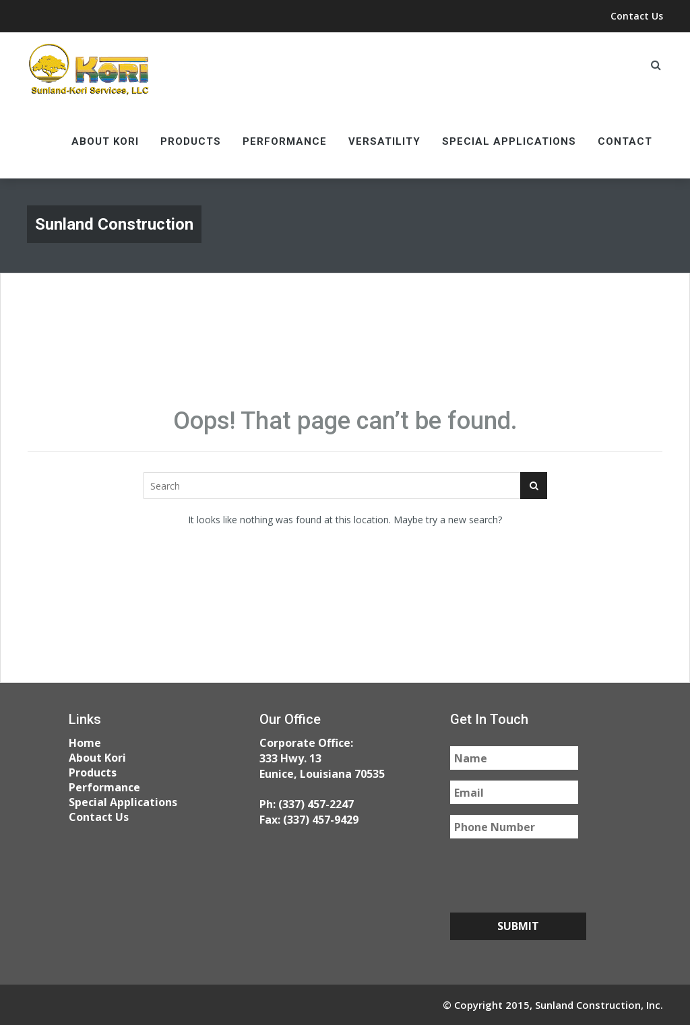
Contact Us (636, 15)
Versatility (384, 141)
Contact (625, 141)
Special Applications (509, 141)
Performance (285, 141)
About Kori (105, 141)
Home (85, 742)
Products (190, 141)
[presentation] (552, 875)
